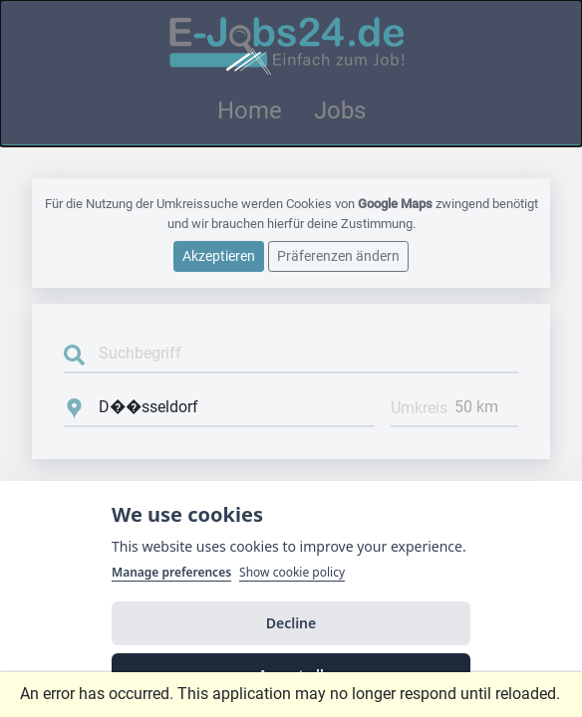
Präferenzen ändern (338, 256)
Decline (291, 622)
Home (249, 110)
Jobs (340, 110)
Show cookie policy (292, 573)
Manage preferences (171, 573)
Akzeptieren (218, 256)
